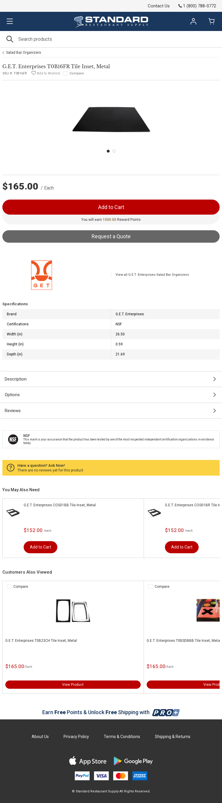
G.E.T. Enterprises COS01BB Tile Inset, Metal (60, 505)
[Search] (111, 39)
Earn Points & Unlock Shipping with (111, 712)
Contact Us (159, 6)
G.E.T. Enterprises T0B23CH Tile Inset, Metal (41, 641)
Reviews (13, 410)
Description (16, 379)
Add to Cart (40, 547)
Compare (76, 73)
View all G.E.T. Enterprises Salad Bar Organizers (152, 275)
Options (12, 394)
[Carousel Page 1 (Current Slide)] (108, 151)
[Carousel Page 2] (114, 151)
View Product (73, 685)
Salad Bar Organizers (23, 52)
